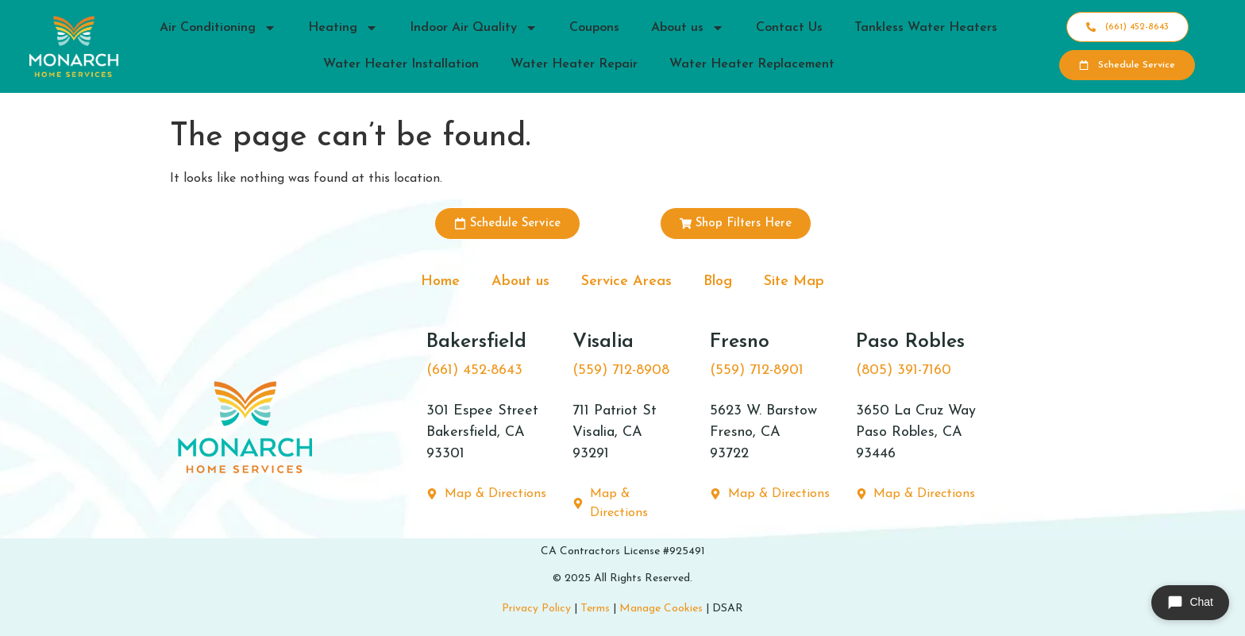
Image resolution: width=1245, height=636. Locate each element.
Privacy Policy (536, 609)
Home (440, 281)
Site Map (794, 281)
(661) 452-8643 (474, 370)
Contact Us (789, 27)
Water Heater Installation (401, 64)
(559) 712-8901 (757, 370)
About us (687, 27)
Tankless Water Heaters (925, 27)
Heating (343, 27)
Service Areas (626, 281)
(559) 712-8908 (620, 370)
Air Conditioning (218, 27)
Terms (595, 609)
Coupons (594, 27)
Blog (717, 281)
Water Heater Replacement (751, 64)
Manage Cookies (661, 609)
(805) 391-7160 (903, 370)
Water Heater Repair (574, 64)
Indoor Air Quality (474, 27)
